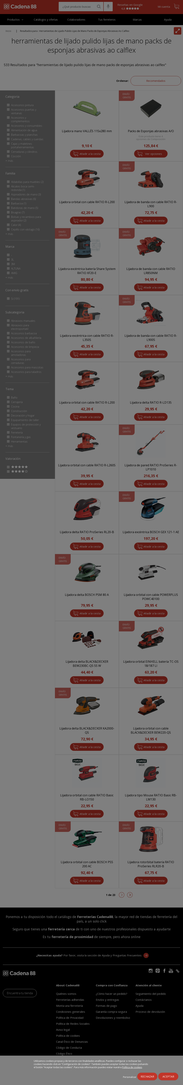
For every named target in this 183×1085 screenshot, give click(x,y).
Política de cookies (132, 1067)
